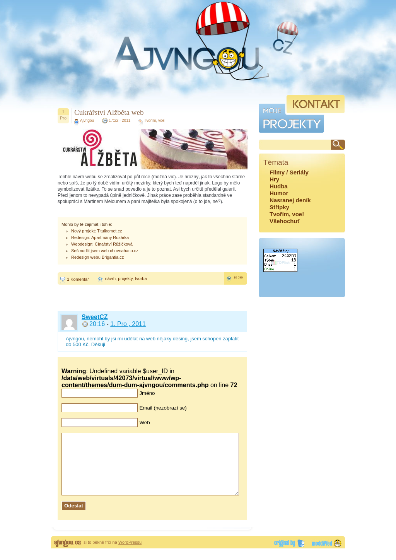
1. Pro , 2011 (128, 324)
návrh (110, 278)
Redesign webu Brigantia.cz (97, 257)
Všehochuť (285, 221)
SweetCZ (95, 317)
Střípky (279, 207)
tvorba (141, 278)
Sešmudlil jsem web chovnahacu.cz (104, 250)
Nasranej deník (290, 200)
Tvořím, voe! (155, 120)
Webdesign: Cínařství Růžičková (102, 244)
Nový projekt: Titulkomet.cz (96, 231)
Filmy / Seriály (289, 172)
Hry (274, 179)
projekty (125, 278)
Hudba (279, 186)
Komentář (78, 279)
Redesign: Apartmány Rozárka (100, 237)
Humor (279, 193)
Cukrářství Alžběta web (108, 112)
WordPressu (130, 553)
